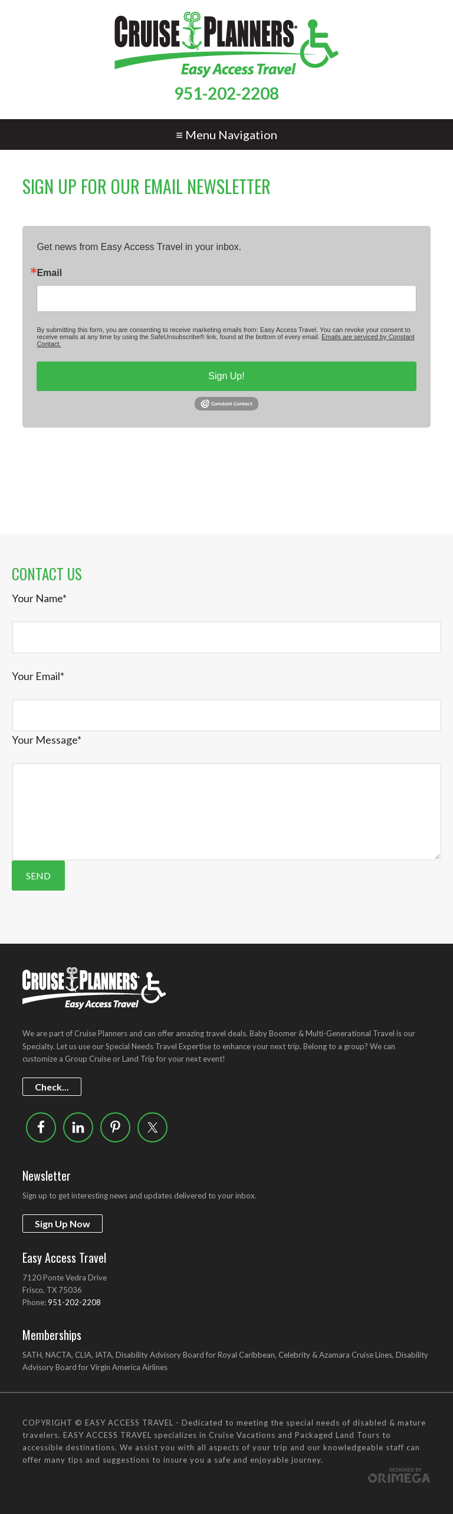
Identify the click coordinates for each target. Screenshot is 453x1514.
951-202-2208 (226, 93)
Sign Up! (226, 376)
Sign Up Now (62, 1223)
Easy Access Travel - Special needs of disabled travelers (226, 45)
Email (49, 273)
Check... (52, 1086)
